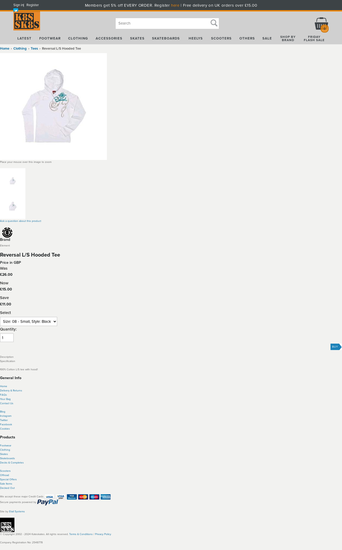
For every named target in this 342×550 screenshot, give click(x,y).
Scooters (5, 471)
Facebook (6, 424)
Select (5, 313)
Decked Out (7, 488)
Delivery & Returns (11, 390)
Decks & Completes (12, 462)
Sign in (18, 5)
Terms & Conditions (81, 534)
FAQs (3, 394)
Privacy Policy (103, 534)
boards (11, 458)
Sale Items (6, 483)
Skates (4, 454)
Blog (2, 411)
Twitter (4, 420)
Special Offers (8, 479)
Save (4, 298)
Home (4, 48)
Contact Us (6, 403)
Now (4, 283)
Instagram (5, 416)
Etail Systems (17, 511)
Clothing (5, 449)
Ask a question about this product (20, 221)
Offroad (4, 475)
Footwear (5, 445)
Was (3, 268)
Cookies (5, 428)
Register (32, 5)
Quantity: (8, 329)
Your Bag (5, 399)
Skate (3, 458)
